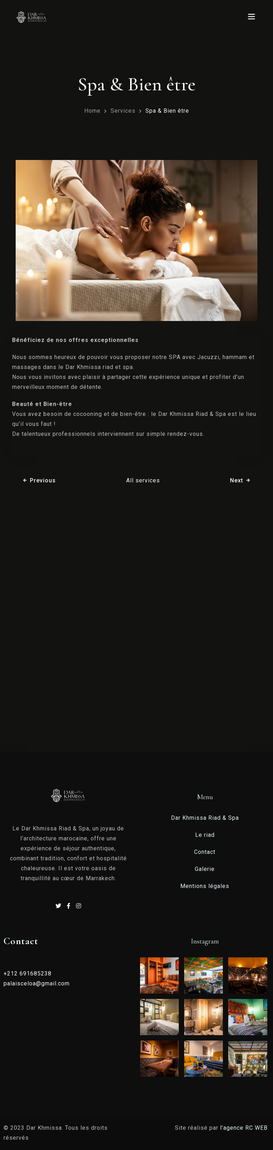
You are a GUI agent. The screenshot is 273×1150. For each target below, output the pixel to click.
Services (123, 110)
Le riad (205, 834)
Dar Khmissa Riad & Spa (205, 817)
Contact (204, 852)
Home (92, 110)
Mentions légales (204, 886)
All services (143, 480)
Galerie (205, 869)
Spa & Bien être (167, 110)
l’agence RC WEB (244, 1127)
